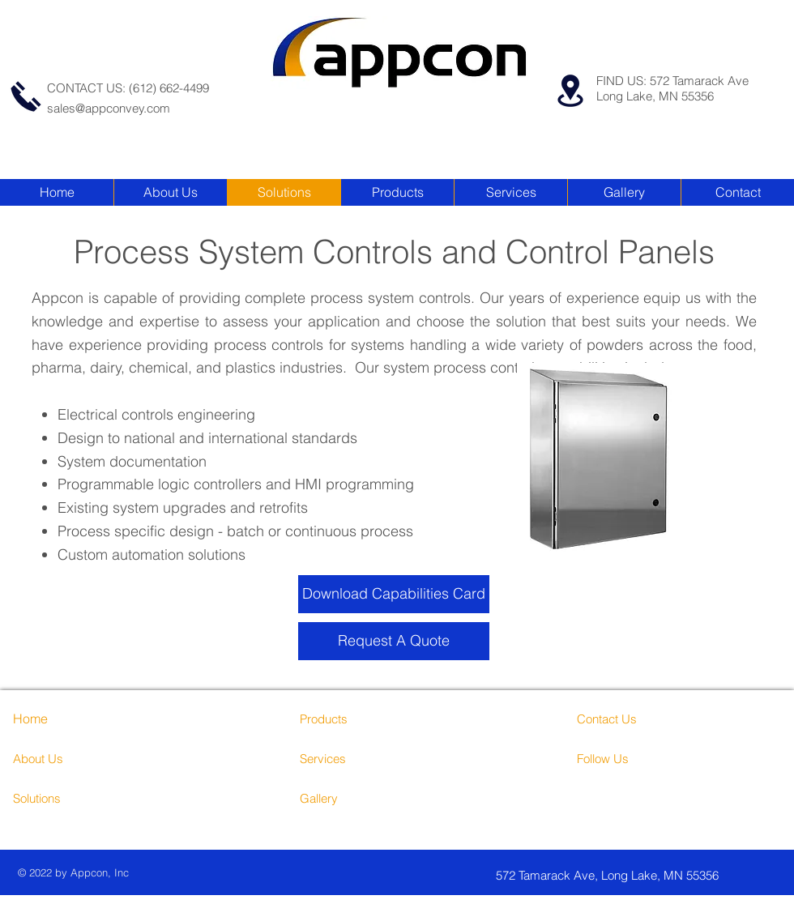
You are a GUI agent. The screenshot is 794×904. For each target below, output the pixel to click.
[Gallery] (361, 798)
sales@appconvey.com (108, 108)
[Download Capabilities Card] (393, 594)
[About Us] (83, 758)
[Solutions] (74, 798)
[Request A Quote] (393, 641)
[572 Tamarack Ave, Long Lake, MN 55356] (636, 875)
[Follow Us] (638, 758)
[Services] (371, 758)
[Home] (59, 719)
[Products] (361, 718)
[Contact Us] (638, 718)
